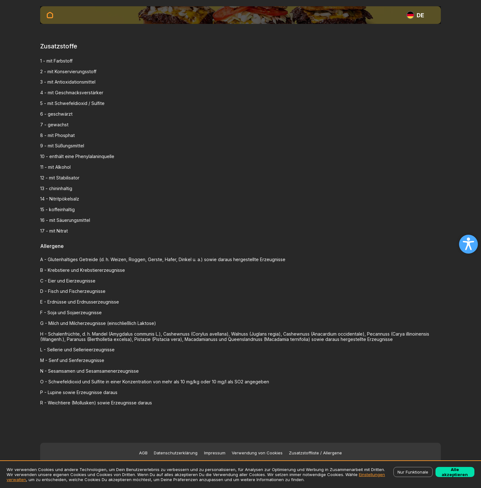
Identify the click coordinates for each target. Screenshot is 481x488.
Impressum (214, 453)
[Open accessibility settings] (468, 244)
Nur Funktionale (412, 471)
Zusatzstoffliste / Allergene (315, 453)
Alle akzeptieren (455, 472)
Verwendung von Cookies (257, 453)
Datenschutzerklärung (175, 453)
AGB (143, 453)
